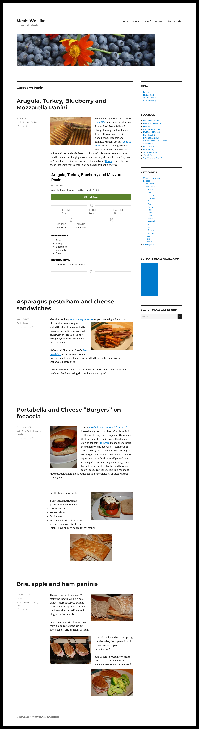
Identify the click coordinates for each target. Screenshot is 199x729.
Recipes (26, 122)
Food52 (146, 126)
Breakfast (150, 184)
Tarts (150, 227)
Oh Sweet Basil (149, 144)
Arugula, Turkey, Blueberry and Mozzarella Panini (61, 104)
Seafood (151, 221)
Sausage (151, 218)
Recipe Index (175, 21)
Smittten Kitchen (150, 152)
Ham (19, 605)
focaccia (104, 443)
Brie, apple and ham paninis (57, 583)
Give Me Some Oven (151, 129)
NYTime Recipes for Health (155, 141)
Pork (150, 216)
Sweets (149, 242)
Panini (20, 122)
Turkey (34, 122)
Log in (146, 92)
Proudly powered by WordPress (45, 717)
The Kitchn (148, 155)
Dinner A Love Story (152, 123)
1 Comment (22, 126)
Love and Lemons (151, 138)
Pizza (150, 213)
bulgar (37, 602)
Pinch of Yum (149, 146)
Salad (148, 236)
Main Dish (21, 431)
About (135, 21)
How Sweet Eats (150, 135)
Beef (150, 192)
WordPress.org (149, 101)
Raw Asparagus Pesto (81, 319)
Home (124, 21)
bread (26, 602)
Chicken (151, 195)
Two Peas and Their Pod (153, 158)
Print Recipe (91, 197)
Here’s (108, 161)
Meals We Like (31, 20)
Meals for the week (153, 21)
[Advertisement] (149, 279)
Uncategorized (149, 245)
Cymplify (100, 122)
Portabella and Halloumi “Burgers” (107, 427)
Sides (148, 239)
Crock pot (152, 198)
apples (20, 602)
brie (31, 602)
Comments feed (150, 98)
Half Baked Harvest (151, 132)
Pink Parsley (148, 149)
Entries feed (148, 95)
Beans (150, 189)
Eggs (150, 201)
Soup (150, 224)
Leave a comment (25, 327)
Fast (149, 204)
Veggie (20, 434)
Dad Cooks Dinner (151, 120)
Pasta (150, 210)
